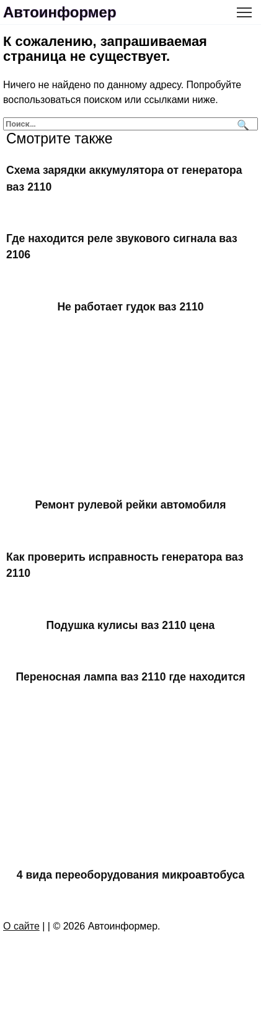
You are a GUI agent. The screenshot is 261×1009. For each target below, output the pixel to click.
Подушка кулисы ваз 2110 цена (130, 624)
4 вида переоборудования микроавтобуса (131, 875)
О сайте (21, 926)
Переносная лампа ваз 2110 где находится (130, 677)
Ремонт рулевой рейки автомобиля (130, 505)
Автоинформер (60, 12)
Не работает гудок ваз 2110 (130, 307)
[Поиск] (241, 123)
